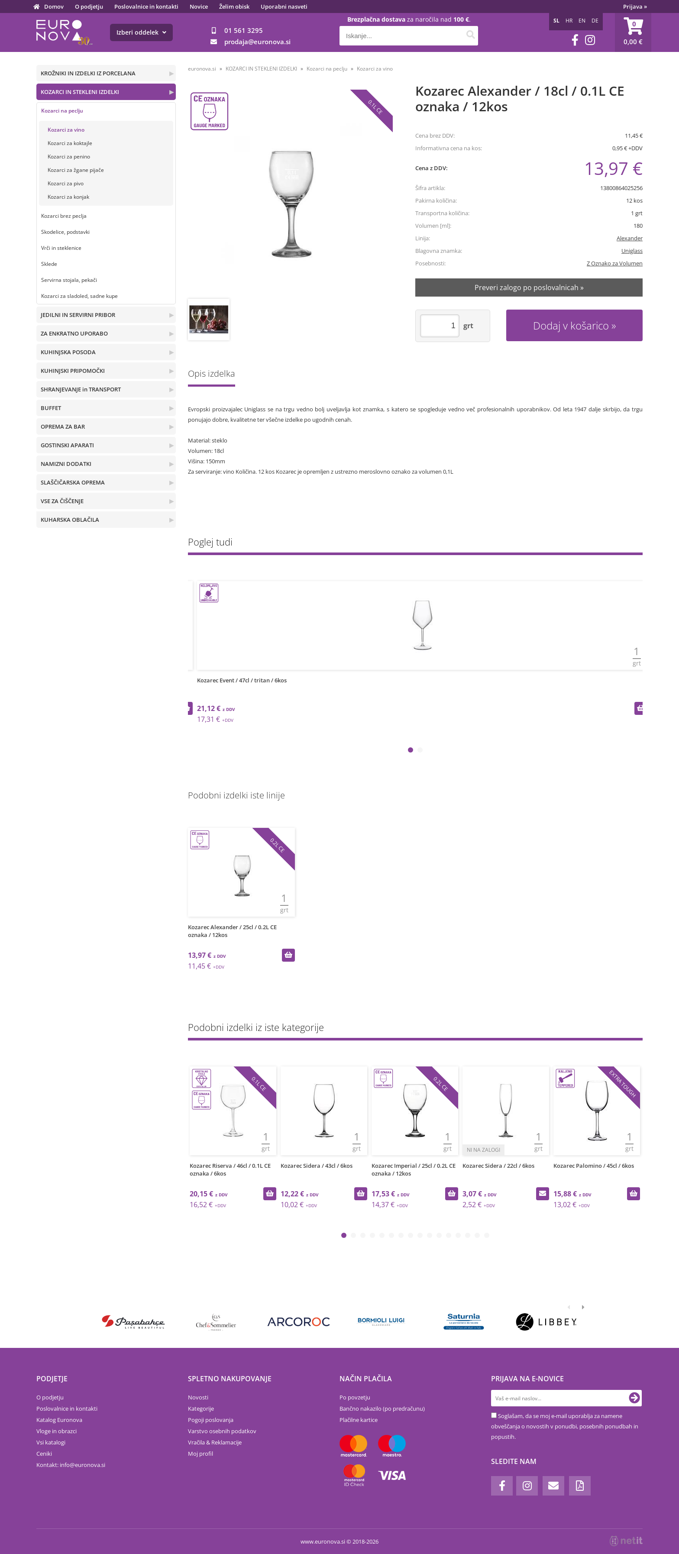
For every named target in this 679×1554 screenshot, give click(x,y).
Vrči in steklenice (61, 248)
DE (595, 20)
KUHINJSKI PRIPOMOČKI (73, 371)
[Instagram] (590, 40)
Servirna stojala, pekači (69, 280)
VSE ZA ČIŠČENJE (62, 501)
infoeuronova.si (82, 1465)
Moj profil (200, 1453)
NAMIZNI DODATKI (66, 464)
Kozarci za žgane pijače (76, 170)
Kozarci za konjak (68, 196)
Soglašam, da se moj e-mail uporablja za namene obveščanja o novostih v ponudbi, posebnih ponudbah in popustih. (564, 1426)
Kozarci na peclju (62, 110)
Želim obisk (234, 6)
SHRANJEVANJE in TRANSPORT (81, 389)
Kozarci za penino (69, 156)
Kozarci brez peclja (64, 216)
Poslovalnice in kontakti (146, 6)
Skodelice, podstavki (65, 232)
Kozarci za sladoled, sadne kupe (79, 296)
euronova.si (202, 68)
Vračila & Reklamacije (215, 1442)
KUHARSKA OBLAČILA (70, 519)
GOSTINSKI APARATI (67, 445)
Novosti (198, 1397)
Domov (54, 6)
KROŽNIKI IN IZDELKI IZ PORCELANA (88, 73)
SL (556, 20)
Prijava (635, 6)
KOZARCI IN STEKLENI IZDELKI (80, 92)
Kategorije (201, 1408)
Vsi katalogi (50, 1442)
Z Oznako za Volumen (615, 263)
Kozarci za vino (66, 129)
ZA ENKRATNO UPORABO (74, 333)
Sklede (49, 264)
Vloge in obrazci (56, 1431)
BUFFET (51, 408)
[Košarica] (633, 32)
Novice (199, 6)
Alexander (630, 238)
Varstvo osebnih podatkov (222, 1431)
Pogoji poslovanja (210, 1420)
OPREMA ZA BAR (63, 426)
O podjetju (89, 6)
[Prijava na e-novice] (634, 1398)
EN (582, 20)
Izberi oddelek (141, 32)
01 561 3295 (243, 30)
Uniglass (632, 251)
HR (569, 20)
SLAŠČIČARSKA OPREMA (73, 482)
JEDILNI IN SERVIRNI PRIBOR (78, 315)
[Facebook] (575, 40)
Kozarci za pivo (66, 183)
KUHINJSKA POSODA (68, 352)
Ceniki (44, 1453)
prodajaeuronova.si (257, 41)
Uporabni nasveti (284, 6)
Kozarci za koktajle (70, 143)
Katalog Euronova (59, 1420)
